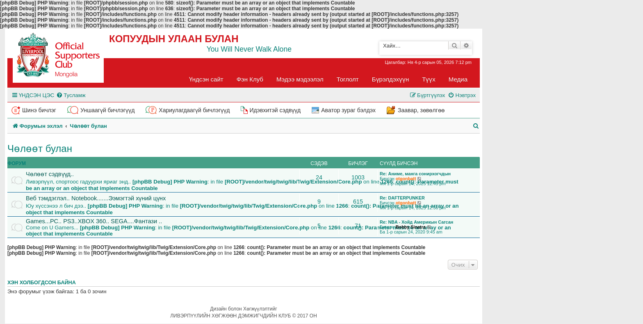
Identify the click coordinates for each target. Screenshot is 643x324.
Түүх (429, 79)
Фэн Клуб (250, 79)
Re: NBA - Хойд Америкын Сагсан (416, 222)
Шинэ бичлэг (39, 110)
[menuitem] (70, 95)
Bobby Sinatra (411, 226)
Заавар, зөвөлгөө (421, 110)
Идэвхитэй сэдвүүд (275, 110)
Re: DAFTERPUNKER (402, 197)
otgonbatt (406, 178)
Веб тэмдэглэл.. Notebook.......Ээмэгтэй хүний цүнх (96, 198)
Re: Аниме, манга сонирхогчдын (415, 173)
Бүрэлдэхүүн (390, 79)
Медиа (458, 79)
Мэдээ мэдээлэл (300, 79)
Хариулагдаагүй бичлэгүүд (194, 110)
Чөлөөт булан (39, 148)
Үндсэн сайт (206, 79)
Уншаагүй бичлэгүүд (107, 110)
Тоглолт (348, 79)
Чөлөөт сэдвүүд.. (50, 174)
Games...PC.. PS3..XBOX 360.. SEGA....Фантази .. (94, 221)
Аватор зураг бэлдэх (348, 110)
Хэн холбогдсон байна (41, 282)
